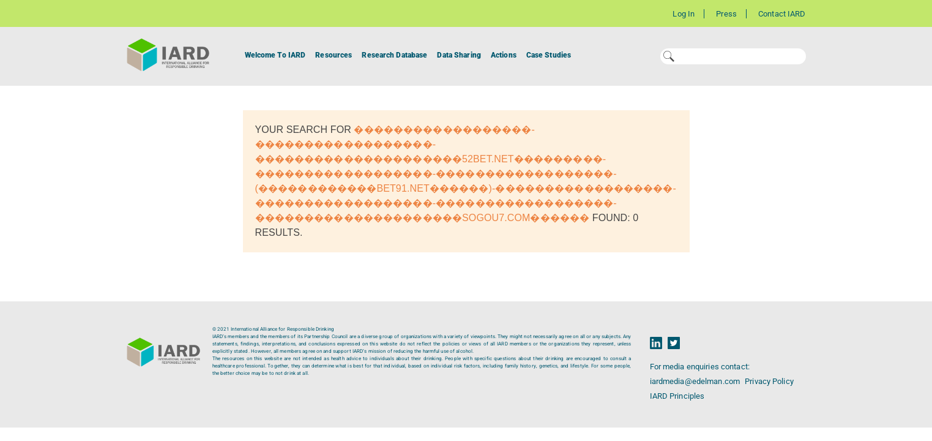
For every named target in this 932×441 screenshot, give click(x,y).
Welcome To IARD (275, 55)
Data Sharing (458, 55)
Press (726, 13)
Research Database (394, 55)
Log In (684, 13)
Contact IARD (781, 13)
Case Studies (548, 55)
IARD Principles (677, 396)
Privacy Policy (769, 381)
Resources (333, 55)
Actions (503, 55)
